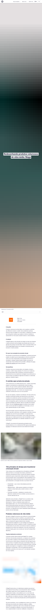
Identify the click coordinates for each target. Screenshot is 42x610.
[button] (21, 312)
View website (19, 321)
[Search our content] (39, 1)
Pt (35, 1)
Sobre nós (24, 1)
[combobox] (21, 312)
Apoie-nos (31, 1)
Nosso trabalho (16, 1)
